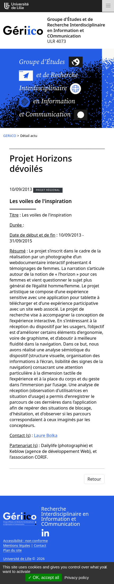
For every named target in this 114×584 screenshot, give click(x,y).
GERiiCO (9, 135)
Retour (94, 479)
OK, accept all (43, 577)
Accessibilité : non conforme (25, 540)
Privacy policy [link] (76, 577)
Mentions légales (16, 545)
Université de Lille (17, 558)
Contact (40, 545)
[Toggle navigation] (108, 6)
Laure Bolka (45, 435)
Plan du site (12, 550)
